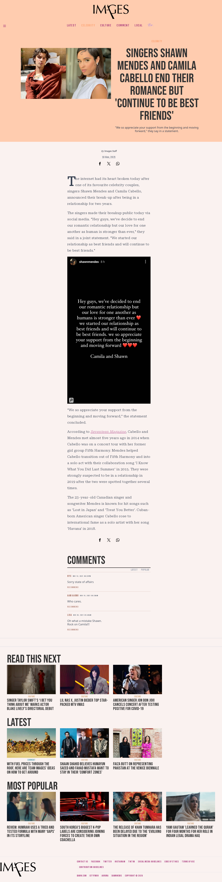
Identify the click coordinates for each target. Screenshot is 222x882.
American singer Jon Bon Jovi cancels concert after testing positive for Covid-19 (136, 704)
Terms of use (188, 861)
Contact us (82, 861)
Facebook (95, 861)
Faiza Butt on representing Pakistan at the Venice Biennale (136, 766)
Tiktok (131, 861)
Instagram (120, 861)
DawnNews (117, 875)
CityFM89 (94, 875)
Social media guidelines (149, 861)
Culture (105, 25)
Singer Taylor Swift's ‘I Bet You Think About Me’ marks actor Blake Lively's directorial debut (30, 704)
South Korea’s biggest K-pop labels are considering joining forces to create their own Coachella (82, 833)
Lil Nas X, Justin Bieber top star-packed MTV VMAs (84, 702)
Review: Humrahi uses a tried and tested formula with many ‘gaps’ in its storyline (31, 831)
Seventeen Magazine (108, 432)
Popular (145, 569)
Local (139, 25)
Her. (151, 25)
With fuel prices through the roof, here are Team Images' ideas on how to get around (31, 768)
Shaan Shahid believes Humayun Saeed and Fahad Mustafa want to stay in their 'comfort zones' (84, 768)
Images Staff (111, 151)
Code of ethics (171, 861)
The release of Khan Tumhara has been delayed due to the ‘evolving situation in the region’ (137, 831)
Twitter (107, 861)
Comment (123, 25)
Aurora (105, 875)
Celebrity (88, 25)
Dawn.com (82, 875)
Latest (71, 25)
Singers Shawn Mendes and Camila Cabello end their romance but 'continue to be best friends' (157, 85)
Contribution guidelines (91, 867)
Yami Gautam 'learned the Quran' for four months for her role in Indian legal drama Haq (189, 831)
